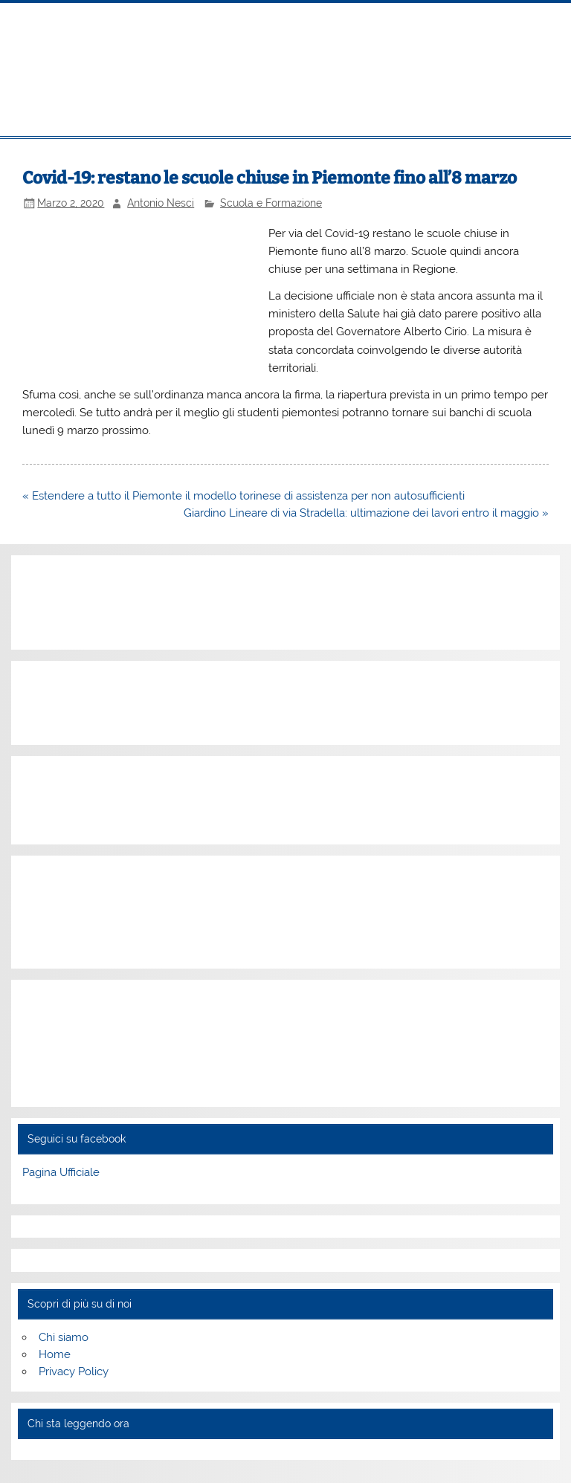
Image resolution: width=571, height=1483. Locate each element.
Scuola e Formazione (271, 203)
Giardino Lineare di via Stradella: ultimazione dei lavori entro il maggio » (366, 513)
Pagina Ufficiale (61, 1172)
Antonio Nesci (160, 203)
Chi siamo (63, 1337)
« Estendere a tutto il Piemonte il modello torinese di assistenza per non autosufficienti (243, 496)
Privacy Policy (74, 1371)
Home (55, 1354)
